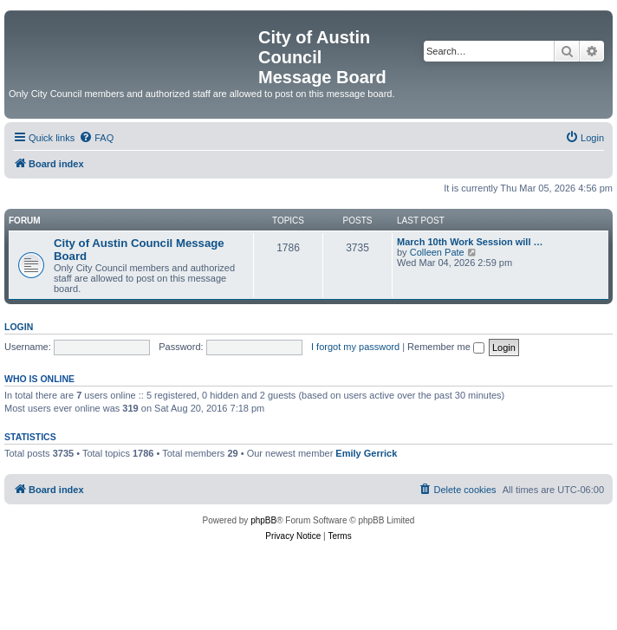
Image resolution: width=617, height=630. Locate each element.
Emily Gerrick (366, 453)
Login (18, 326)
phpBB (263, 520)
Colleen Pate (437, 252)
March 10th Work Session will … (470, 242)
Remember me (445, 346)
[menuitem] (96, 137)
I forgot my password (355, 346)
